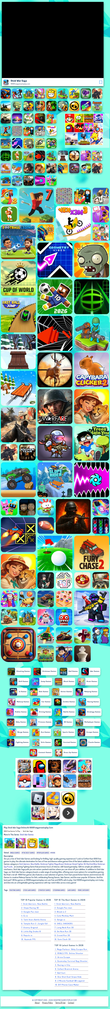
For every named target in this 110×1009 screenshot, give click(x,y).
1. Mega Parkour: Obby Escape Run (71, 949)
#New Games (15, 853)
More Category (83, 890)
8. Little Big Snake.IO (31, 931)
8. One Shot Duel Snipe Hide (68, 977)
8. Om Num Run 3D (63, 931)
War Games (72, 890)
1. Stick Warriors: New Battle (34, 904)
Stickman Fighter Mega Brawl (52, 864)
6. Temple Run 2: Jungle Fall (34, 923)
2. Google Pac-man (63, 908)
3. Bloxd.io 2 (60, 912)
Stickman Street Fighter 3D (75, 864)
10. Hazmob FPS (28, 939)
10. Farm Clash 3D (63, 939)
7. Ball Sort (60, 973)
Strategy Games (44, 890)
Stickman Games (59, 890)
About (37, 1002)
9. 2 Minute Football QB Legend (69, 981)
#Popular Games (43, 853)
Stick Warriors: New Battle (29, 864)
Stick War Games (27, 834)
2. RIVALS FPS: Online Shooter (69, 953)
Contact (71, 1002)
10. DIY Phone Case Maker (67, 984)
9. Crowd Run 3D (62, 935)
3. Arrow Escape (62, 957)
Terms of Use (60, 1002)
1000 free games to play (12, 831)
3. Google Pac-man (30, 912)
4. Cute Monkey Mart (64, 915)
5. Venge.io (60, 919)
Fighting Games (15, 890)
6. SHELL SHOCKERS (64, 923)
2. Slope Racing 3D (30, 908)
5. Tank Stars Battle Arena (33, 919)
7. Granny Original (29, 927)
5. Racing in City (62, 965)
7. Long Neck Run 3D (64, 927)
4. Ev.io (24, 915)
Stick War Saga (28, 831)
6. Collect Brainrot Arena (66, 969)
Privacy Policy (47, 1002)
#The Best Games (28, 853)
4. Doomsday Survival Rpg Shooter (71, 961)
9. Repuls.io (27, 935)
